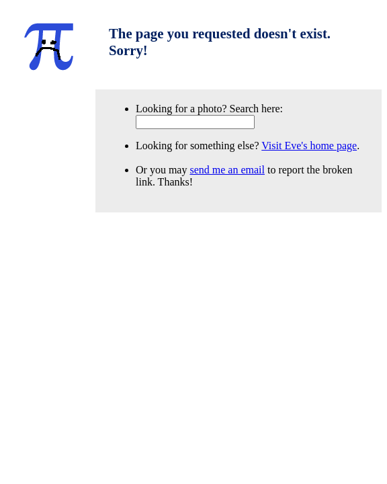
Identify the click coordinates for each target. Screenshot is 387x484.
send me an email (227, 169)
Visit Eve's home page (309, 145)
